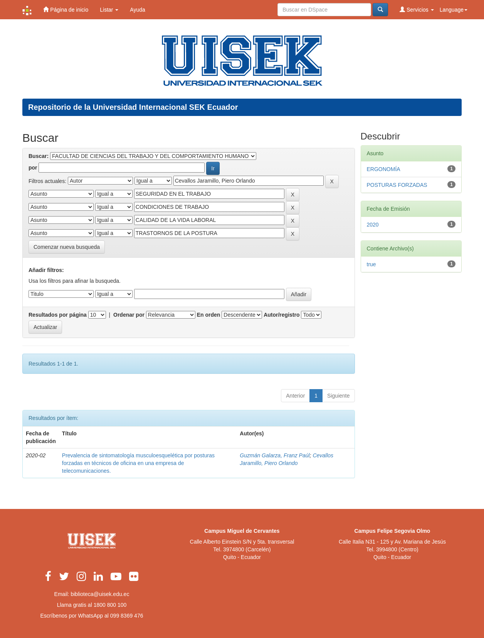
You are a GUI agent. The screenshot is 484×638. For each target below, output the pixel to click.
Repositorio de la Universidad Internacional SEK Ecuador (133, 107)
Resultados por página (58, 315)
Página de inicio (65, 9)
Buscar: (39, 156)
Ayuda (137, 10)
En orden (208, 315)
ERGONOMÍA (383, 169)
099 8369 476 (126, 616)
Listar (109, 10)
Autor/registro (281, 315)
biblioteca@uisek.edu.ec (100, 594)
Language (453, 10)
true (371, 264)
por (33, 168)
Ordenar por (129, 315)
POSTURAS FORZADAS (397, 185)
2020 (373, 225)
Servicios (417, 9)
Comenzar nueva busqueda (67, 247)
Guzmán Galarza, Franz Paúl (274, 455)
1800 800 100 (110, 605)
